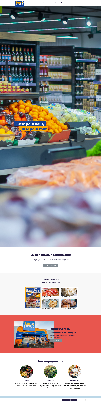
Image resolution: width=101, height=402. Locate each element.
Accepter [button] (66, 400)
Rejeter (73, 400)
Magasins (63, 3)
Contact (57, 3)
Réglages (82, 400)
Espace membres (82, 3)
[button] (50, 265)
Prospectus (38, 3)
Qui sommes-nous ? (48, 3)
